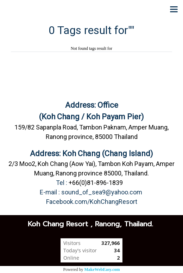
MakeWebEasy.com (102, 269)
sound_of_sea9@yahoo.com (101, 192)
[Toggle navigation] (174, 10)
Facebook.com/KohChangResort (91, 201)
